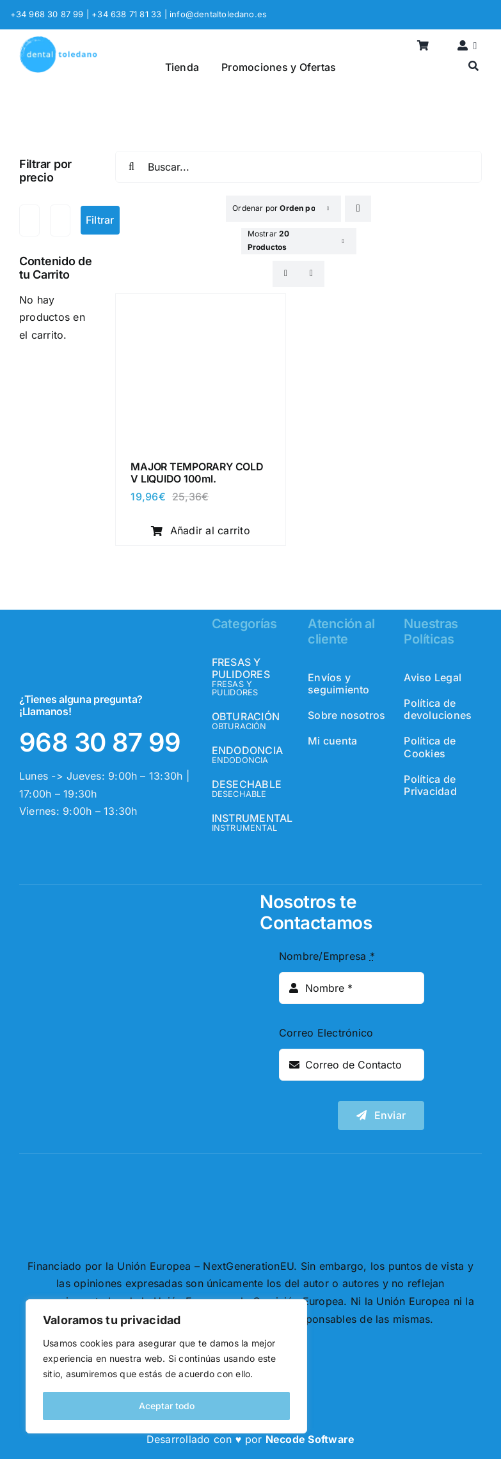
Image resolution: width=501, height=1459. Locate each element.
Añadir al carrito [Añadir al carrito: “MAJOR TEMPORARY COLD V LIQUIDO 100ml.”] (200, 530)
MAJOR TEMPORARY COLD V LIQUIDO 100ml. (197, 472)
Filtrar (100, 219)
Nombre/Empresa (327, 956)
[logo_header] (58, 41)
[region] (166, 1366)
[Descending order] (358, 208)
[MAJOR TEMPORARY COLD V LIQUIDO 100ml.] (200, 307)
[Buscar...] (298, 167)
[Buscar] (473, 66)
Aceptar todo (167, 1405)
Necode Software (310, 1439)
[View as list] (311, 273)
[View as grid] (285, 273)
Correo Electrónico (326, 1032)
